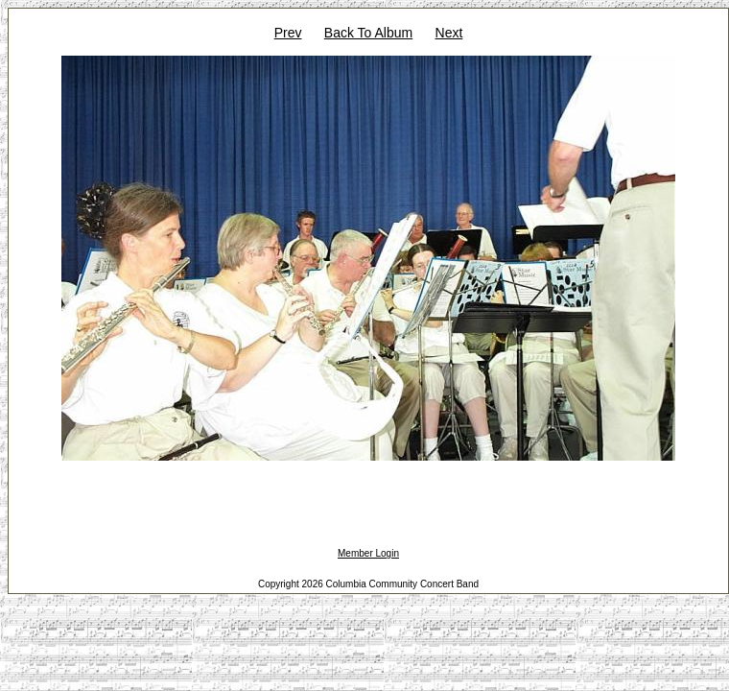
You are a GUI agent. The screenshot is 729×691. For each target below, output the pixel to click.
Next (449, 32)
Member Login (368, 553)
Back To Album (368, 32)
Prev (288, 32)
